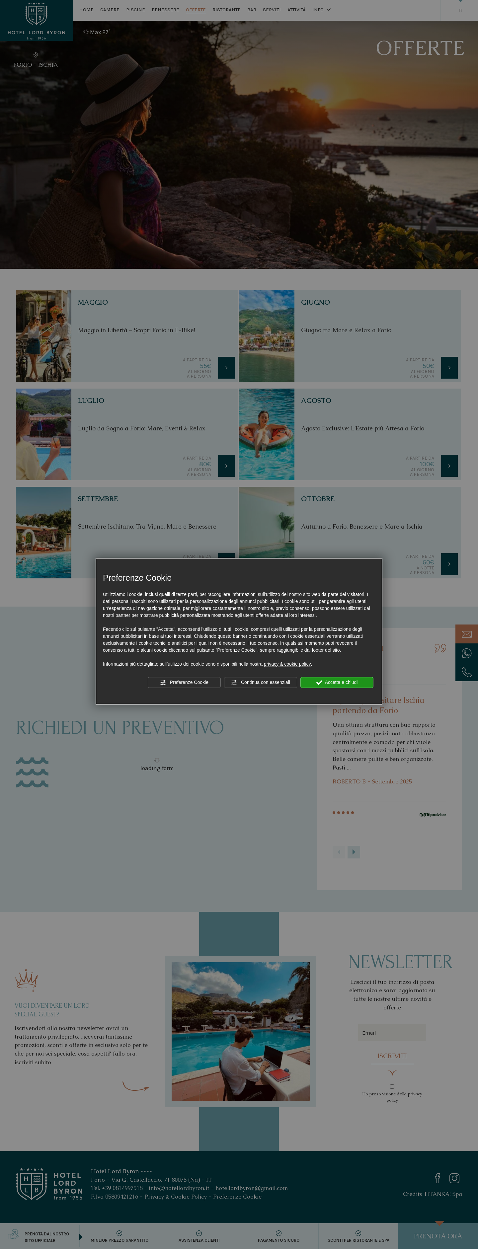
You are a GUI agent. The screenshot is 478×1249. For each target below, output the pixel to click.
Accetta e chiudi (337, 683)
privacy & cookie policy (287, 664)
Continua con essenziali (260, 683)
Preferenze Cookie (184, 683)
